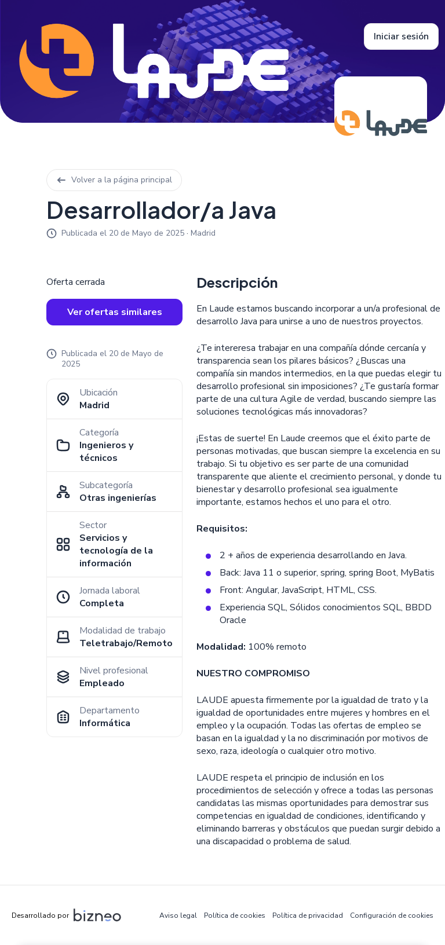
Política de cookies (234, 915)
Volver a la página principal (114, 179)
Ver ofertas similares (114, 312)
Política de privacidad (307, 915)
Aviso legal (178, 915)
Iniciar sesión (401, 36)
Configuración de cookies (391, 915)
